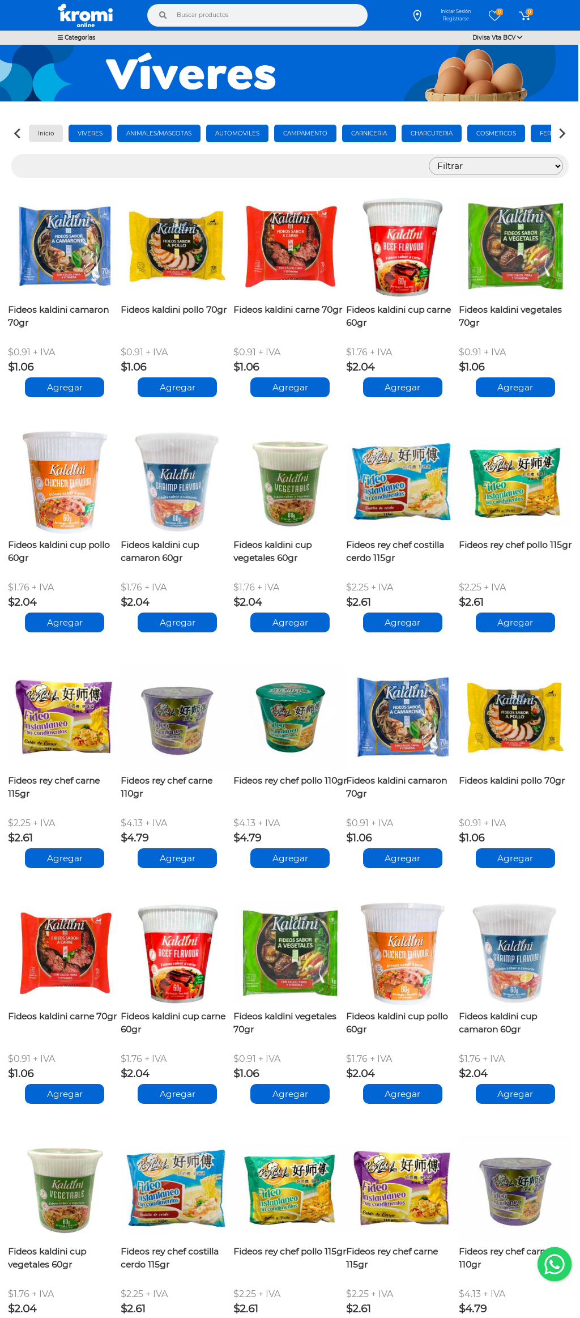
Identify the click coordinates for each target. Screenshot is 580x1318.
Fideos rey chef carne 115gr (54, 787)
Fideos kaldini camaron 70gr (58, 316)
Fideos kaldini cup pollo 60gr (59, 551)
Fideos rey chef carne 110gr (166, 787)
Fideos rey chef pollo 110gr (290, 780)
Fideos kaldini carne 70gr (287, 309)
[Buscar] (163, 15)
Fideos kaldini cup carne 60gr (398, 316)
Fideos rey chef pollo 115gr (515, 544)
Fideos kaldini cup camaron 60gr (160, 551)
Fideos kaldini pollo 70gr (174, 309)
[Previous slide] (18, 134)
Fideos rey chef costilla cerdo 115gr (395, 551)
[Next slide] (562, 134)
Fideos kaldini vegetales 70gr (510, 316)
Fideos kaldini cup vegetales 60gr (272, 551)
